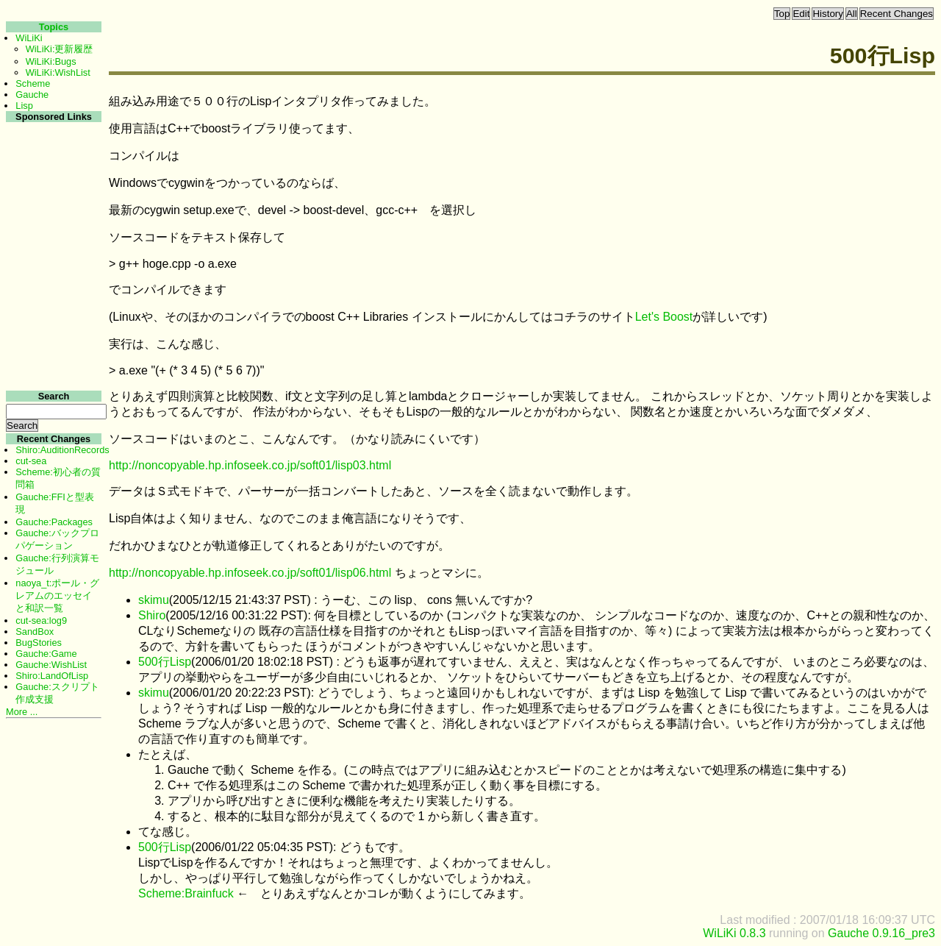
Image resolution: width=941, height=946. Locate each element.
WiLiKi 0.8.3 (734, 933)
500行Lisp (164, 661)
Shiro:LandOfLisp (51, 675)
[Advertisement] (52, 345)
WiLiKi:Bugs (51, 61)
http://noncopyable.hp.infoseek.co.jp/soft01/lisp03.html (250, 465)
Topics (53, 26)
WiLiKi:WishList (58, 72)
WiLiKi (28, 37)
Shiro (151, 615)
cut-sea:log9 (41, 620)
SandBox (34, 631)
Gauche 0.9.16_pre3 (881, 933)
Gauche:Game (45, 653)
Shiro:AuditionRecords (62, 449)
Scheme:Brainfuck (186, 893)
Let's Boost (664, 316)
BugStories (38, 642)
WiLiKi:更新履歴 (59, 48)
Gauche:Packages (54, 521)
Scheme (32, 83)
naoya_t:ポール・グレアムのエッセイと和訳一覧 (57, 595)
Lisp (23, 105)
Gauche (32, 94)
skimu (153, 600)
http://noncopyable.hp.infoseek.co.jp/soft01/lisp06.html (250, 572)
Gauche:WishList (51, 664)
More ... (21, 711)
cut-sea (30, 460)
